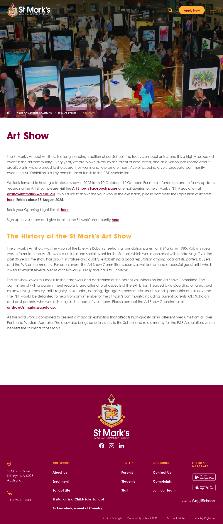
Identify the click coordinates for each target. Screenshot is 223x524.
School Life (61, 490)
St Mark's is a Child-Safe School (78, 499)
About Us (59, 472)
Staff (124, 490)
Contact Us (162, 472)
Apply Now (192, 10)
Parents (127, 472)
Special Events (67, 112)
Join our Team (164, 490)
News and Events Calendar (34, 112)
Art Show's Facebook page (94, 188)
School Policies (176, 518)
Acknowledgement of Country (77, 508)
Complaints (162, 481)
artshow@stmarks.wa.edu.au (31, 193)
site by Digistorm (205, 518)
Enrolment (60, 481)
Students (128, 481)
